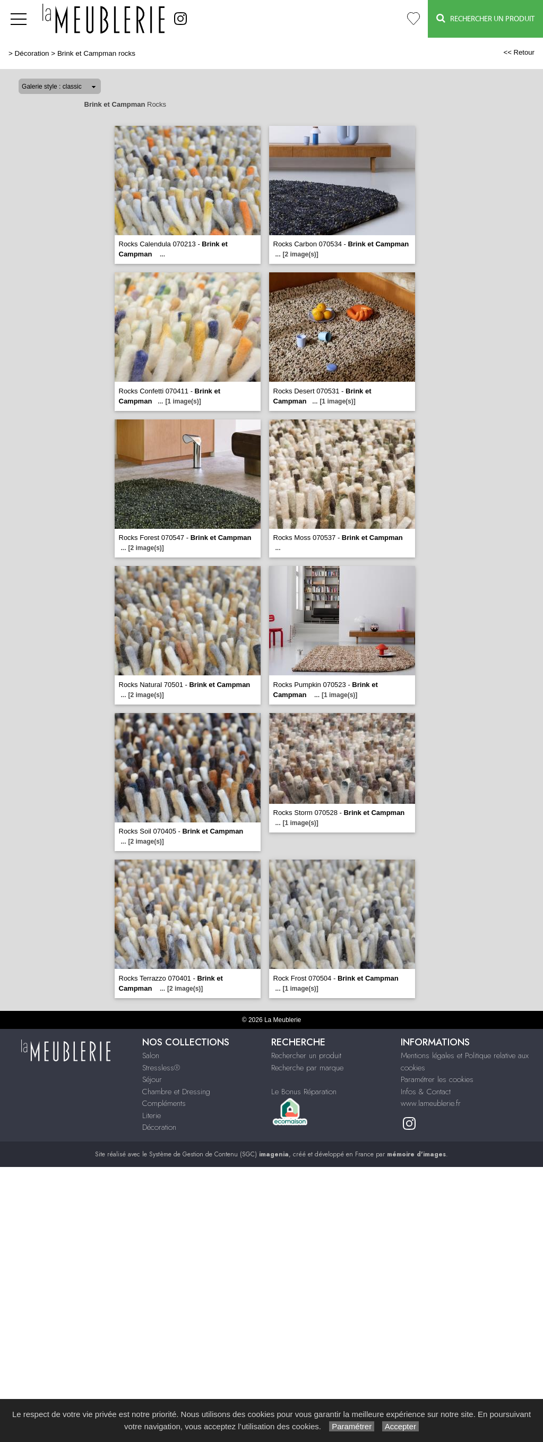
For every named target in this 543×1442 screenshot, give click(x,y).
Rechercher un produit (306, 1055)
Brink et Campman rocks (96, 53)
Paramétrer (352, 1426)
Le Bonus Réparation (304, 1091)
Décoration (32, 53)
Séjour (152, 1079)
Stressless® (161, 1068)
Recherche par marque (307, 1068)
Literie (151, 1115)
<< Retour (519, 52)
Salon (150, 1055)
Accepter (400, 1426)
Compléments (164, 1103)
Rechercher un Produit (485, 18)
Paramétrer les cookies (437, 1079)
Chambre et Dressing (176, 1091)
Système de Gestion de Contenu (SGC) (219, 1154)
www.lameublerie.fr (431, 1103)
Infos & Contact (426, 1091)
